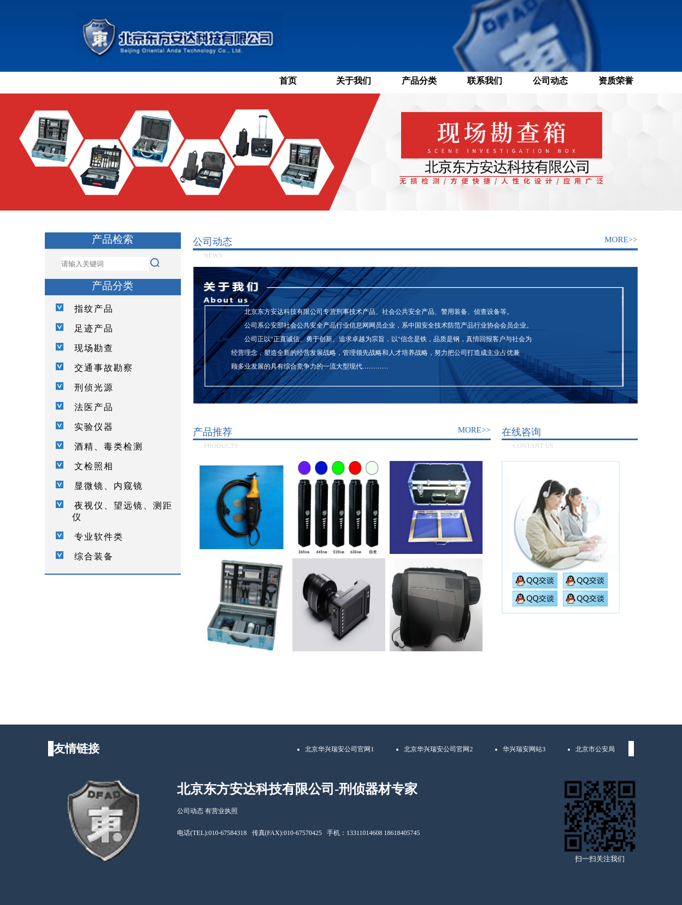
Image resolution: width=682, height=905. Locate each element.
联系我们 (484, 80)
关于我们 (353, 80)
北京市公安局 (595, 749)
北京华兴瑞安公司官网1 (339, 749)
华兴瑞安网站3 (524, 749)
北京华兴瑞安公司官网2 (438, 749)
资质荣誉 (615, 80)
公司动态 (550, 80)
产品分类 (419, 80)
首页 (288, 80)
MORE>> (620, 239)
